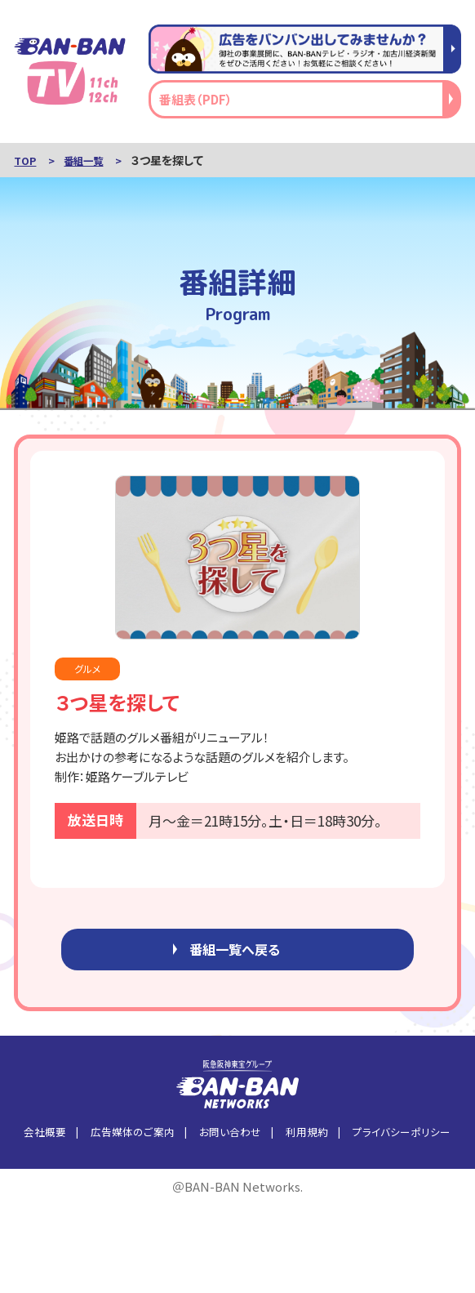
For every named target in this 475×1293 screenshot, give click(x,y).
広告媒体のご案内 (133, 1138)
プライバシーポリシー (402, 1138)
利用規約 (307, 1138)
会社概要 (45, 1138)
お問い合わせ (230, 1138)
